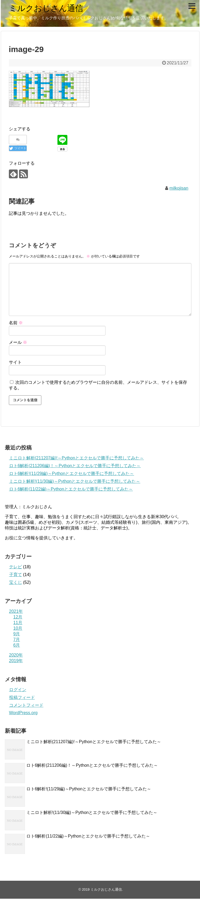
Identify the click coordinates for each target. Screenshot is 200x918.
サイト (15, 362)
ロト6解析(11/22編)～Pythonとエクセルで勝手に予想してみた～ (71, 489)
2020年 (16, 655)
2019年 (16, 660)
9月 (16, 634)
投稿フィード (22, 697)
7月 (16, 639)
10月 (18, 628)
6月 (16, 645)
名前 (16, 322)
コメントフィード (26, 705)
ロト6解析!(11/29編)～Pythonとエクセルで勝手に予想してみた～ (71, 473)
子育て (15, 574)
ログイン (17, 689)
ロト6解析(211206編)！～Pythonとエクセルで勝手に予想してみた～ (75, 465)
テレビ (15, 567)
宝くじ (15, 582)
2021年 (16, 611)
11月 (18, 622)
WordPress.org (23, 712)
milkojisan (178, 188)
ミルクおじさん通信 (46, 8)
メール (18, 342)
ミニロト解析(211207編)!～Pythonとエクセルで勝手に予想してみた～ (76, 458)
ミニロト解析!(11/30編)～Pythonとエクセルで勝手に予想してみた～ (74, 481)
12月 (18, 617)
